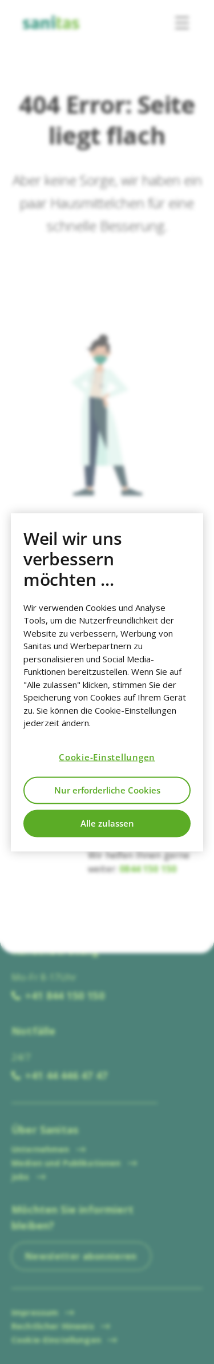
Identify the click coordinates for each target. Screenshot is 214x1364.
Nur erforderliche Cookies (107, 790)
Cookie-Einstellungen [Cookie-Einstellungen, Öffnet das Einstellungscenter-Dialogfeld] (107, 757)
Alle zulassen (107, 823)
